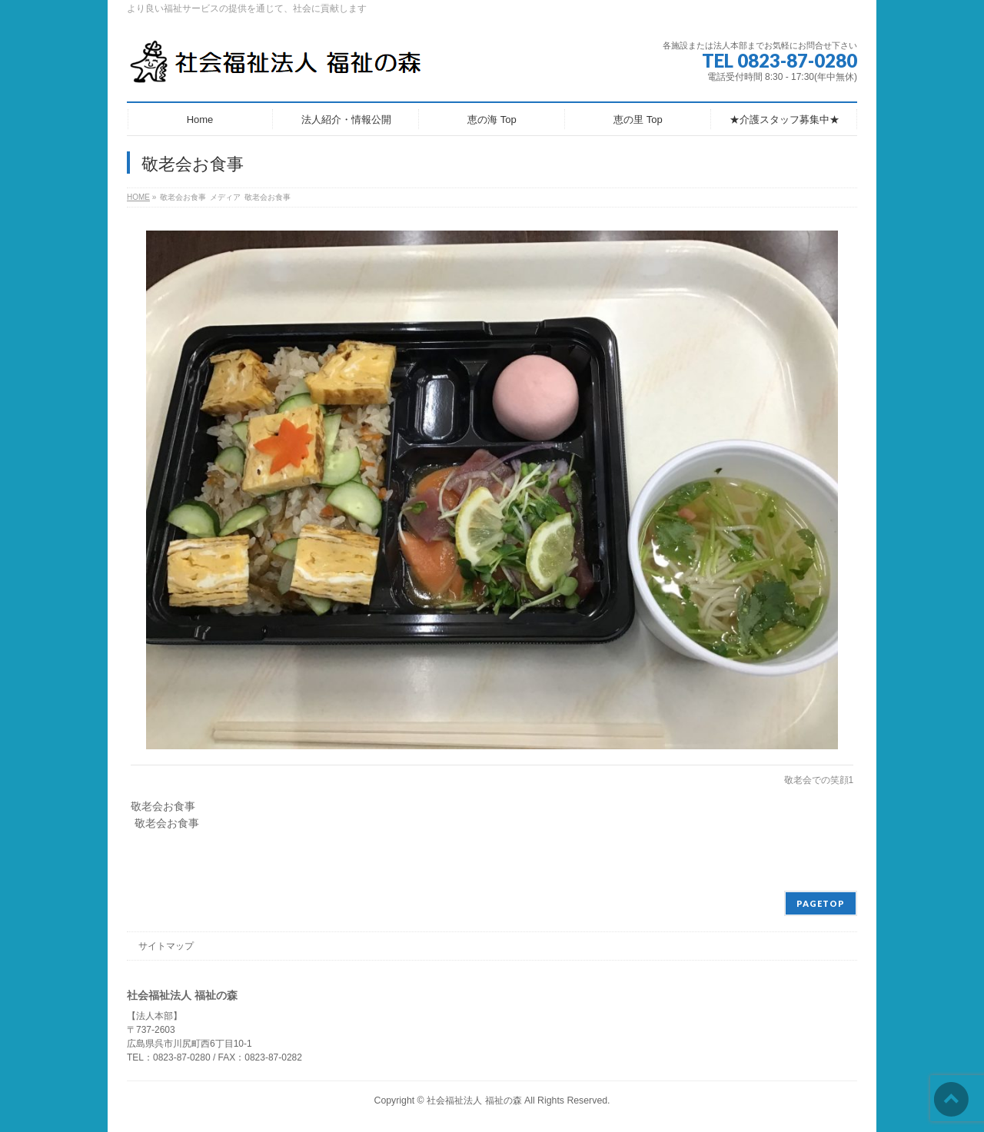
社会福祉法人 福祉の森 (474, 1100)
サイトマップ (166, 946)
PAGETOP (820, 903)
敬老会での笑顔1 (819, 780)
